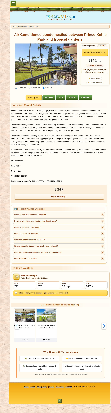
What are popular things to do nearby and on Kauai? (55, 255)
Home (36, 395)
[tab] (44, 98)
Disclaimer (69, 395)
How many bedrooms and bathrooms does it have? (55, 230)
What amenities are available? (46, 243)
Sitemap (78, 395)
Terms (61, 395)
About (42, 395)
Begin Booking (68, 206)
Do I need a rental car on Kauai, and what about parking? (57, 262)
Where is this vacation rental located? (49, 224)
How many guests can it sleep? (47, 237)
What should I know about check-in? (49, 249)
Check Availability (96, 55)
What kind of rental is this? (45, 268)
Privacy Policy (51, 395)
